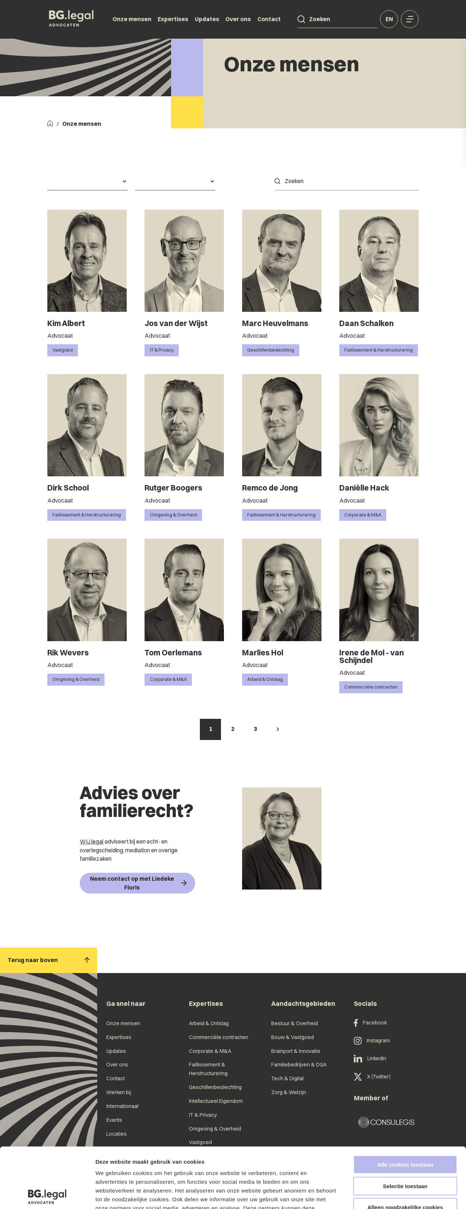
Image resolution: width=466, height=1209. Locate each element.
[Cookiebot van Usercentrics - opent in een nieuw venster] (47, 1194)
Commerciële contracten (218, 1037)
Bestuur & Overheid (294, 1023)
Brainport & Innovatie (295, 1051)
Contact (269, 19)
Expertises (173, 19)
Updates (207, 19)
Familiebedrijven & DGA (299, 1064)
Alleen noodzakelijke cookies (405, 1147)
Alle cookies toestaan (405, 1104)
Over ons (238, 19)
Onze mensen (131, 19)
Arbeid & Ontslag (209, 1023)
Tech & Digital (287, 1078)
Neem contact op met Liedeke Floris (138, 883)
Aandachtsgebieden (303, 1003)
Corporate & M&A (210, 1051)
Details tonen (393, 1194)
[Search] (301, 19)
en (389, 19)
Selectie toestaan (405, 1126)
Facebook (370, 1023)
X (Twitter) (372, 1077)
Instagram (372, 1041)
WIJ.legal (91, 841)
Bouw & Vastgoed (292, 1037)
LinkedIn (370, 1058)
